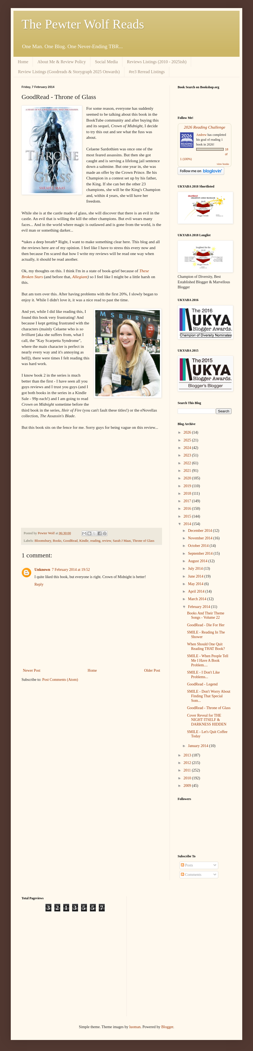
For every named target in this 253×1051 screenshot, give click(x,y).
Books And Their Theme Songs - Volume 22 (205, 615)
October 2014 (198, 546)
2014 (188, 524)
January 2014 (198, 746)
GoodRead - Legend (202, 684)
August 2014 (198, 561)
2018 (188, 493)
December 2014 (200, 531)
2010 (188, 778)
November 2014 (200, 538)
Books (57, 541)
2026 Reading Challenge (204, 127)
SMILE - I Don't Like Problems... (203, 674)
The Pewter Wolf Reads (83, 24)
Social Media (106, 61)
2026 (188, 432)
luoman (134, 1027)
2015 (188, 516)
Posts (187, 865)
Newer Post (31, 670)
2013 (188, 755)
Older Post (152, 670)
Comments (191, 875)
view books (223, 163)
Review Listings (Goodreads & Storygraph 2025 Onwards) (69, 71)
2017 (188, 501)
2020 (188, 478)
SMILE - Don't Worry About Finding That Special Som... (208, 696)
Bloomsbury (42, 541)
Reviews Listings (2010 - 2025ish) (157, 61)
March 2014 (197, 599)
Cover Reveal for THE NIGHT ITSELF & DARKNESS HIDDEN (206, 720)
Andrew (201, 135)
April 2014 (196, 591)
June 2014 (196, 576)
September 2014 (200, 553)
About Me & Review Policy (61, 61)
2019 (188, 486)
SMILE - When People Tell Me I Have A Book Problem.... (207, 660)
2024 (188, 448)
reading (95, 541)
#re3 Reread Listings (147, 71)
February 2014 (199, 607)
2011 (188, 770)
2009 (188, 786)
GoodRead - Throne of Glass (209, 708)
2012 (188, 763)
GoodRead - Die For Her (205, 625)
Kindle (84, 541)
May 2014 (196, 584)
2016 (188, 509)
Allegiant (79, 276)
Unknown (42, 570)
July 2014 (195, 569)
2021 (188, 471)
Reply (38, 584)
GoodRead (70, 541)
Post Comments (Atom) (60, 680)
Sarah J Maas (122, 541)
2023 (188, 455)
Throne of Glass (143, 541)
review (106, 541)
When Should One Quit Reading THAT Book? (206, 646)
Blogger (167, 1027)
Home (23, 61)
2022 (188, 463)
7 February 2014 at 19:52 (71, 570)
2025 (188, 440)
